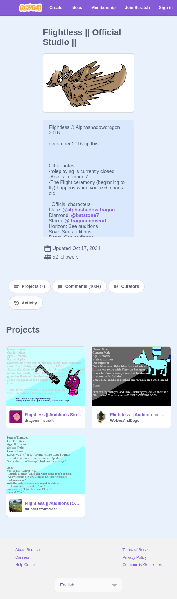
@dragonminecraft (86, 220)
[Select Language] (88, 585)
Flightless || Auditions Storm (53, 414)
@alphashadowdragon (89, 209)
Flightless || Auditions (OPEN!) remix (53, 503)
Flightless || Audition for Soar (138, 414)
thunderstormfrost (41, 509)
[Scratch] (30, 7)
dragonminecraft (39, 420)
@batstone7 (85, 215)
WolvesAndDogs (124, 420)
